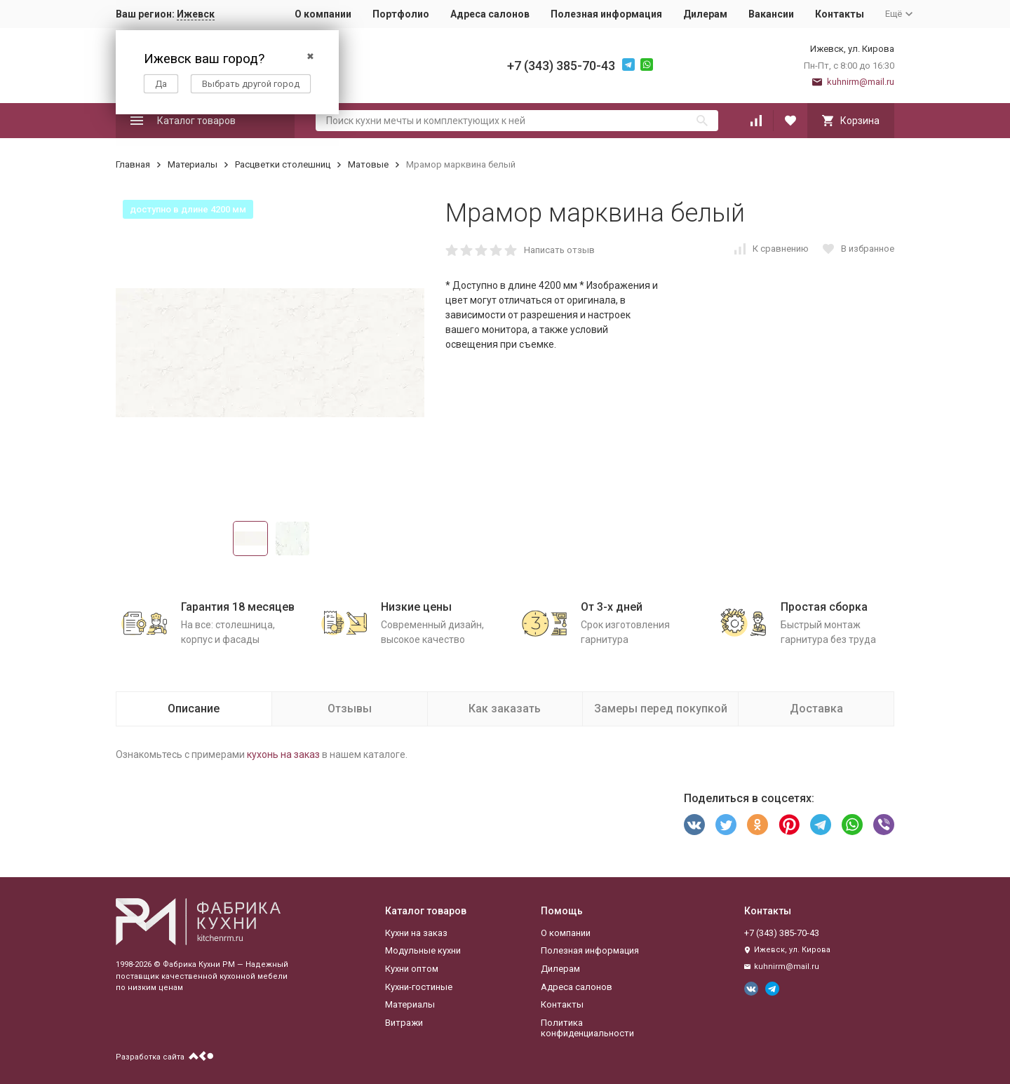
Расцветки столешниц (282, 164)
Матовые (368, 164)
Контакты (839, 14)
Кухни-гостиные (418, 987)
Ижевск (196, 14)
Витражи (404, 1022)
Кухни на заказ (416, 933)
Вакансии (771, 14)
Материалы (192, 164)
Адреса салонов (490, 14)
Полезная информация (606, 14)
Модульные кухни (423, 950)
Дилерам (705, 14)
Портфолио (400, 14)
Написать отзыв (559, 250)
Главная (133, 164)
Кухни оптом (411, 968)
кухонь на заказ (283, 754)
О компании (323, 14)
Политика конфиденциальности (587, 1028)
